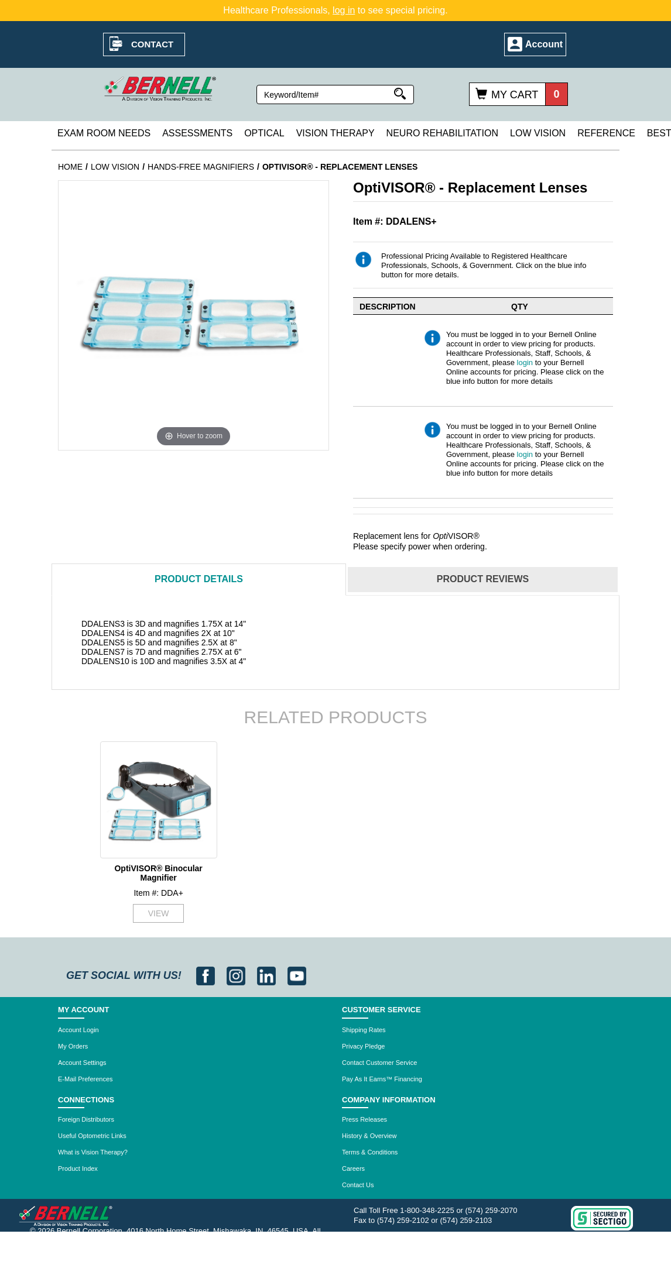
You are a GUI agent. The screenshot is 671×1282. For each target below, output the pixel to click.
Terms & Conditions (370, 1152)
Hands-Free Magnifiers (201, 166)
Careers (353, 1168)
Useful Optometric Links (92, 1135)
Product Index (78, 1168)
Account (544, 44)
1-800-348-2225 (427, 1210)
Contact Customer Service (379, 1062)
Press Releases (364, 1119)
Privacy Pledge (363, 1046)
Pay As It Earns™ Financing (382, 1078)
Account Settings (82, 1062)
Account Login (78, 1029)
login (525, 362)
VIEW (158, 913)
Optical (264, 133)
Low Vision (538, 133)
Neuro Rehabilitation (442, 133)
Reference (606, 133)
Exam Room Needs (103, 133)
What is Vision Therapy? (93, 1152)
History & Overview (369, 1135)
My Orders (73, 1046)
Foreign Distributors (86, 1119)
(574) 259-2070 (491, 1210)
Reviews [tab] (483, 579)
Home (70, 166)
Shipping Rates (364, 1029)
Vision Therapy (335, 133)
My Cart (514, 95)
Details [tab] (199, 579)
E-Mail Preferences (85, 1078)
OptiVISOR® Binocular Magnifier (158, 873)
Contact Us (358, 1184)
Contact (152, 44)
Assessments (197, 133)
